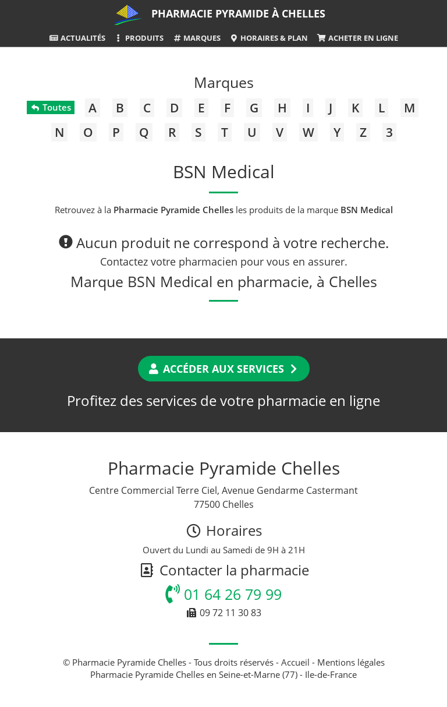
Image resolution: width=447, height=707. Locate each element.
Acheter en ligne (357, 38)
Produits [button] (139, 38)
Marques (196, 38)
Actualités (77, 38)
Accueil (295, 662)
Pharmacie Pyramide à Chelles (238, 13)
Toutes (50, 107)
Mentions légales (351, 662)
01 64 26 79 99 (223, 594)
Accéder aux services (223, 369)
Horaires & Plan (268, 38)
